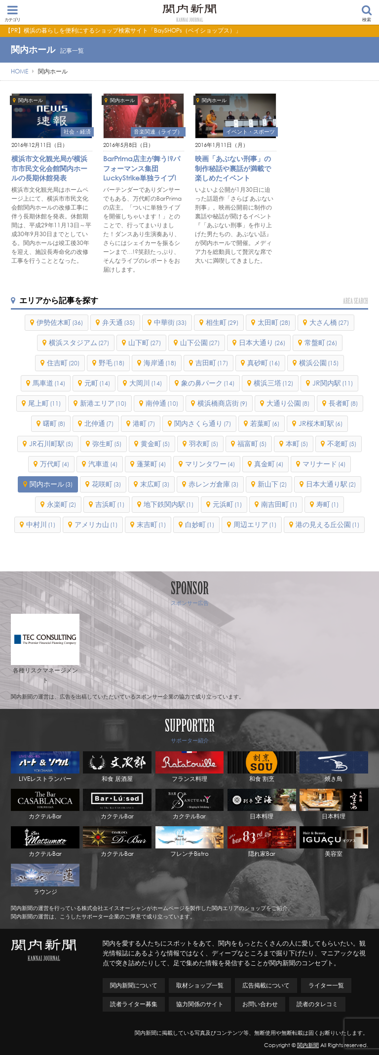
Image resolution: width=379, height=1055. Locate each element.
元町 (97, 382)
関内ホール (30, 100)
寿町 (327, 504)
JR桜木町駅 (320, 423)
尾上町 (44, 403)
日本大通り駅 (331, 484)
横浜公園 (319, 362)
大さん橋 (329, 322)
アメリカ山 (96, 524)
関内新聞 (308, 1045)
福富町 (251, 443)
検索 (366, 13)
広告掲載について (266, 985)
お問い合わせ (260, 1004)
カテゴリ (12, 13)
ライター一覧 (326, 985)
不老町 (341, 443)
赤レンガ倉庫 (213, 484)
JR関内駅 (332, 382)
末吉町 (151, 524)
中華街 (170, 322)
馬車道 (49, 382)
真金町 (268, 463)
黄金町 (155, 443)
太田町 (274, 322)
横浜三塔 (273, 382)
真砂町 (263, 362)
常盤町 (320, 342)
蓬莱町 (151, 463)
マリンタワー (210, 463)
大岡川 (145, 382)
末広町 (154, 484)
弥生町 (106, 443)
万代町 (54, 463)
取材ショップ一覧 (200, 985)
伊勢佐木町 (60, 322)
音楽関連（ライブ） (158, 132)
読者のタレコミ (317, 1004)
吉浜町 (109, 504)
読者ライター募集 (133, 1004)
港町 (144, 423)
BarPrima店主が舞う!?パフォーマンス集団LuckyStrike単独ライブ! (141, 168)
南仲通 (162, 403)
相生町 (222, 322)
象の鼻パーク (207, 382)
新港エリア (103, 403)
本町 (297, 443)
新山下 (272, 484)
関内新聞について (133, 985)
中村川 (40, 524)
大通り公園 (287, 403)
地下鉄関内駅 (168, 504)
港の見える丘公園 (327, 524)
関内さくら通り (202, 423)
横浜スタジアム (79, 342)
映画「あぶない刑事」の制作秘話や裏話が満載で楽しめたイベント (233, 168)
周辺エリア (254, 524)
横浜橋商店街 (222, 403)
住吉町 (63, 362)
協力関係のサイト (200, 1004)
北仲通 (99, 423)
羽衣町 (203, 443)
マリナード (324, 463)
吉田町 (211, 362)
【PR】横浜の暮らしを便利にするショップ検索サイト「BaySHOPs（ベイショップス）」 (123, 30)
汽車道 (102, 463)
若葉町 (264, 423)
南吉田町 (279, 504)
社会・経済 (77, 132)
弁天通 (118, 322)
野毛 (111, 362)
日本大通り (262, 342)
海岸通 (160, 362)
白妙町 (199, 524)
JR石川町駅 (51, 443)
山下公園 (200, 342)
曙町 (54, 423)
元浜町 (227, 504)
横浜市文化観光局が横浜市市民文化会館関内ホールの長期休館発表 (49, 168)
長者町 (343, 403)
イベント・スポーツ (250, 132)
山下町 (144, 342)
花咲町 (106, 484)
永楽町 (61, 504)
